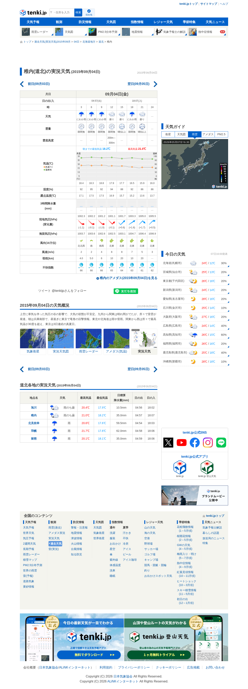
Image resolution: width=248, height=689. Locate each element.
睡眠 (112, 575)
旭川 (34, 407)
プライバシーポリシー (134, 667)
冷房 (125, 543)
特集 (205, 543)
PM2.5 (221, 134)
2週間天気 (29, 543)
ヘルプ (224, 3)
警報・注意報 (79, 527)
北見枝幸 (33, 423)
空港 (147, 538)
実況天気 (54, 538)
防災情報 (85, 22)
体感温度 (115, 565)
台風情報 (76, 549)
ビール (127, 554)
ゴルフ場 (149, 554)
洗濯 (112, 532)
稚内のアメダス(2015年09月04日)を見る (128, 278)
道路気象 (28, 581)
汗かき (127, 532)
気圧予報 (28, 538)
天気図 (111, 22)
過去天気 (56, 543)
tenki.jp (33, 13)
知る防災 (76, 554)
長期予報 (28, 549)
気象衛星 (99, 532)
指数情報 (137, 22)
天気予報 (33, 22)
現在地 (89, 15)
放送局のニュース (213, 538)
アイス (127, 549)
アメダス (208, 134)
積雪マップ (30, 559)
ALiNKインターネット (74, 667)
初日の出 (188, 601)
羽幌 (34, 430)
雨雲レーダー (31, 554)
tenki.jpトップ (188, 3)
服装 (112, 538)
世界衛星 (99, 538)
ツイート (44, 290)
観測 (59, 22)
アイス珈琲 (130, 559)
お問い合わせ (215, 667)
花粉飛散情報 (188, 529)
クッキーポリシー (168, 667)
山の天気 (149, 527)
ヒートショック (188, 583)
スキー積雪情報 (188, 592)
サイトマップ (208, 3)
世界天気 (28, 532)
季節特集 (189, 22)
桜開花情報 (188, 538)
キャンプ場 (151, 559)
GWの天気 (188, 547)
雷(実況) (53, 549)
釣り (147, 570)
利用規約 (106, 667)
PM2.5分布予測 (32, 565)
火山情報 (76, 543)
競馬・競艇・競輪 (155, 565)
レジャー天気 (163, 22)
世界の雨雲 (30, 570)
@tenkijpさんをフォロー (69, 290)
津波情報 (76, 538)
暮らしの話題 (210, 532)
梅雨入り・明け (188, 556)
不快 (125, 538)
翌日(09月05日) (138, 84)
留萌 (34, 438)
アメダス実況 (56, 532)
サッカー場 (151, 549)
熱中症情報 (188, 565)
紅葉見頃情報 (188, 574)
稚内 (34, 415)
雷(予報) (28, 575)
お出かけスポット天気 (158, 575)
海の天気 (149, 532)
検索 (78, 12)
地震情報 (76, 532)
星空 (112, 549)
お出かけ (115, 543)
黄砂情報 (28, 586)
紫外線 (114, 559)
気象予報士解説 (212, 527)
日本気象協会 (48, 667)
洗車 (112, 570)
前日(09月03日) (39, 84)
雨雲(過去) (54, 527)
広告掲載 (193, 667)
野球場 (148, 543)
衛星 (168, 134)
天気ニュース (215, 22)
